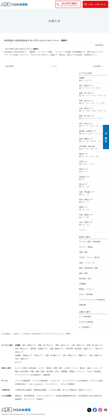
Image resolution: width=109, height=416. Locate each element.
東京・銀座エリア (93, 87)
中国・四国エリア (93, 216)
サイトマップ (29, 399)
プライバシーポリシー (44, 396)
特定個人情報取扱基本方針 (66, 396)
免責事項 (18, 399)
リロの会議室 (5, 334)
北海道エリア (93, 178)
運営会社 (18, 396)
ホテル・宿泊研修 (86, 294)
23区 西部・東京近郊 (93, 147)
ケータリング (55, 381)
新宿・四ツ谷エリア (93, 117)
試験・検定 (83, 252)
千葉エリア (93, 163)
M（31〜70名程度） (87, 322)
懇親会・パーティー (86, 289)
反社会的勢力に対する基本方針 (90, 396)
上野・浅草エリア (93, 109)
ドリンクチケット (51, 384)
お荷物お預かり (21, 384)
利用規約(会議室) (40, 390)
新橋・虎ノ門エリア (93, 94)
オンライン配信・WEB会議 (89, 242)
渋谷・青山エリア (93, 125)
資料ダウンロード (85, 390)
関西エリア (93, 208)
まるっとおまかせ (36, 384)
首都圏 (93, 79)
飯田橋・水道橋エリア (93, 132)
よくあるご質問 (55, 390)
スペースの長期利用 (22, 381)
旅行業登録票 (29, 396)
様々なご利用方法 (70, 390)
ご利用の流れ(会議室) (23, 390)
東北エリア (93, 185)
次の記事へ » (98, 66)
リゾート (82, 230)
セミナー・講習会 (86, 247)
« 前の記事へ (10, 66)
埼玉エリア (93, 170)
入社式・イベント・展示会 (89, 257)
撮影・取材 (83, 273)
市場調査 (82, 284)
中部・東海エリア (93, 201)
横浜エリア (93, 155)
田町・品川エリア (93, 102)
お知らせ (17, 334)
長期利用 (82, 305)
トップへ (53, 66)
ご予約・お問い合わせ (97, 4)
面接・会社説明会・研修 (88, 268)
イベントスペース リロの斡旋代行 (92, 300)
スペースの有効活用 (40, 381)
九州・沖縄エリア (93, 223)
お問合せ (39, 399)
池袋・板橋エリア (93, 140)
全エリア (18, 362)
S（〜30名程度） (85, 316)
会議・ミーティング (86, 263)
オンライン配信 (96, 381)
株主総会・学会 (85, 278)
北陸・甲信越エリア (93, 193)
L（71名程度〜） (85, 327)
